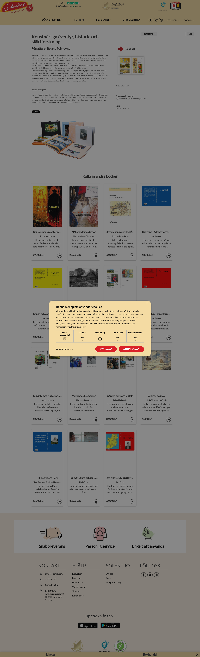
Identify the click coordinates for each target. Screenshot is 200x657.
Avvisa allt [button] (106, 349)
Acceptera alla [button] (131, 349)
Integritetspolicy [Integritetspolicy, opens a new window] (78, 326)
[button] (64, 349)
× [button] (147, 304)
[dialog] (100, 329)
